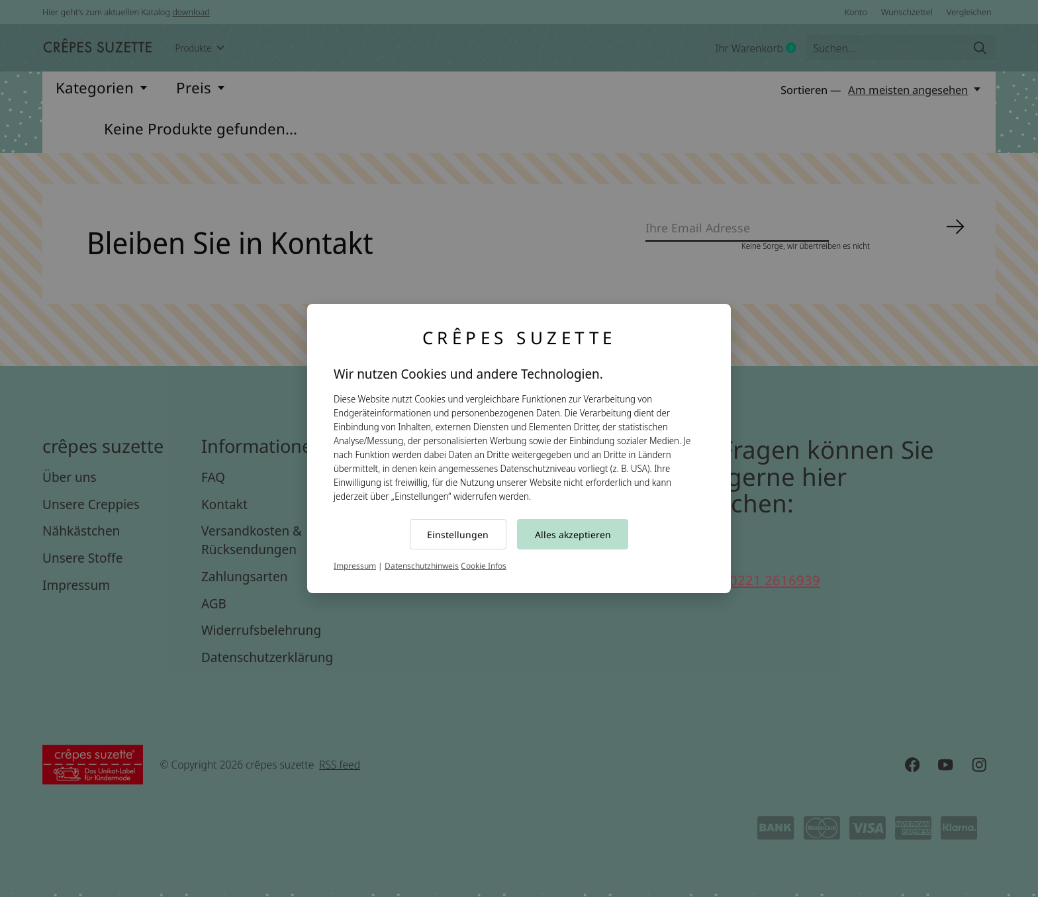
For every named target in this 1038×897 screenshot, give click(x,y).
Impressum (355, 565)
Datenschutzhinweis (422, 565)
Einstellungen (458, 534)
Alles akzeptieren (573, 534)
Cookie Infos (483, 565)
